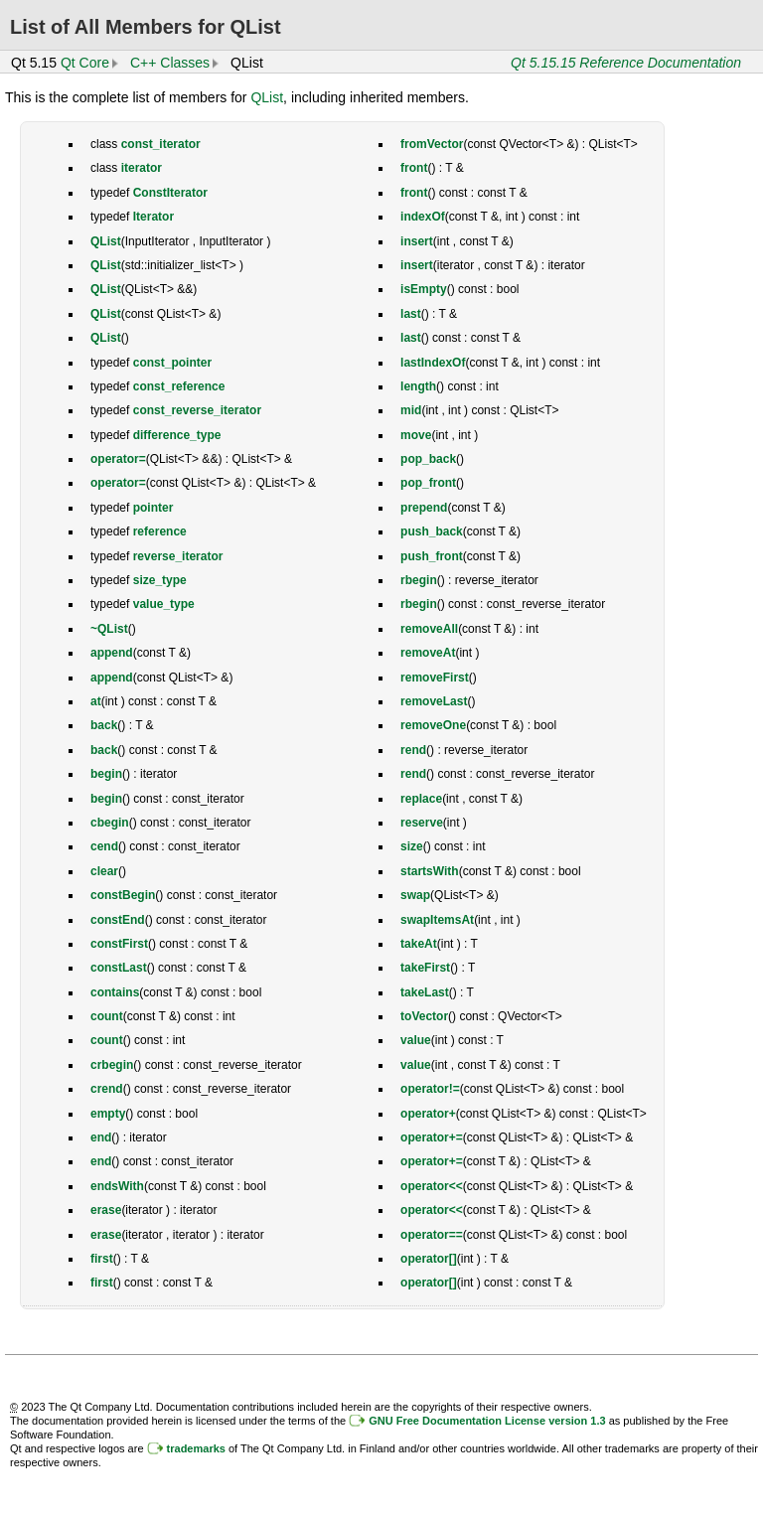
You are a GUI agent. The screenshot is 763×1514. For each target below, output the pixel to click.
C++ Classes (170, 63)
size (411, 846)
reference (160, 531)
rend (413, 750)
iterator (141, 168)
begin (106, 774)
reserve (421, 823)
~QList (109, 629)
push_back (431, 531)
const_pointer (172, 363)
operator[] (428, 1259)
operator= (118, 459)
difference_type (177, 435)
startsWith (429, 871)
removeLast (433, 701)
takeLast (424, 992)
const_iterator (161, 144)
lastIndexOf (432, 363)
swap (415, 895)
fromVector (431, 144)
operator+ (428, 1114)
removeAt (427, 653)
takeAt (418, 944)
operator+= (431, 1137)
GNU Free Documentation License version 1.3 (487, 1421)
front (413, 168)
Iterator (153, 217)
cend (104, 846)
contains (114, 992)
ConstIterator (170, 193)
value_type (164, 604)
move (415, 435)
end (100, 1137)
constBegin (122, 895)
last (410, 314)
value (415, 1040)
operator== (431, 1235)
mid (410, 410)
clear (104, 871)
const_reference (179, 386)
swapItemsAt (437, 920)
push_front (431, 556)
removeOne (433, 725)
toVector (424, 1016)
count (106, 1016)
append (111, 653)
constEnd (117, 920)
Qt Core (85, 63)
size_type (160, 580)
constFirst (119, 944)
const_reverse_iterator (197, 410)
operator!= (430, 1089)
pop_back (428, 459)
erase (105, 1210)
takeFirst (425, 968)
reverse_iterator (178, 556)
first (101, 1259)
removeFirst (434, 677)
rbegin (418, 580)
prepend (423, 508)
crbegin (111, 1065)
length (418, 386)
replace (421, 799)
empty (107, 1114)
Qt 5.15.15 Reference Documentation (626, 63)
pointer (153, 508)
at (95, 701)
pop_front (428, 483)
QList (266, 97)
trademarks (196, 1448)
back (103, 725)
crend (106, 1089)
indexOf (422, 217)
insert (416, 241)
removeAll (429, 629)
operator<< (431, 1186)
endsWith (117, 1186)
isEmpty (423, 289)
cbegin (109, 823)
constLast (118, 968)
